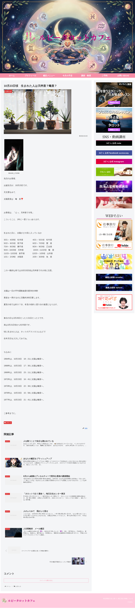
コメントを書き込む (46, 582)
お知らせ (7, 422)
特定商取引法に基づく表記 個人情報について (117, 600)
